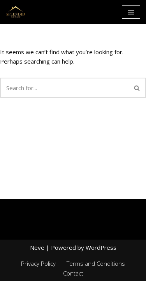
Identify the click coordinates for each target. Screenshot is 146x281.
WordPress (101, 247)
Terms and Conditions (96, 263)
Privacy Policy (38, 263)
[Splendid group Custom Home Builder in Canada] (15, 11)
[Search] (64, 88)
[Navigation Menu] (131, 12)
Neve (37, 247)
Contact (73, 273)
